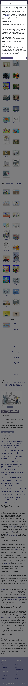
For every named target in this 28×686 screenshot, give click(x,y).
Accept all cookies (7, 58)
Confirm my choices (20, 58)
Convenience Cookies (8, 37)
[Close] (25, 3)
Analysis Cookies (7, 46)
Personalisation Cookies (9, 28)
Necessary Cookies (8, 21)
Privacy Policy (7, 15)
